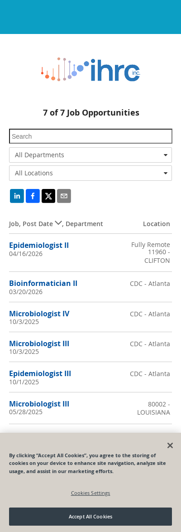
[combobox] (90, 155)
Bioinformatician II (43, 283)
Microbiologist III (39, 343)
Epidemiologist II (39, 245)
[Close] (170, 445)
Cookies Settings (90, 492)
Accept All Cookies (90, 516)
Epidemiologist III (40, 373)
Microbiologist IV (39, 314)
